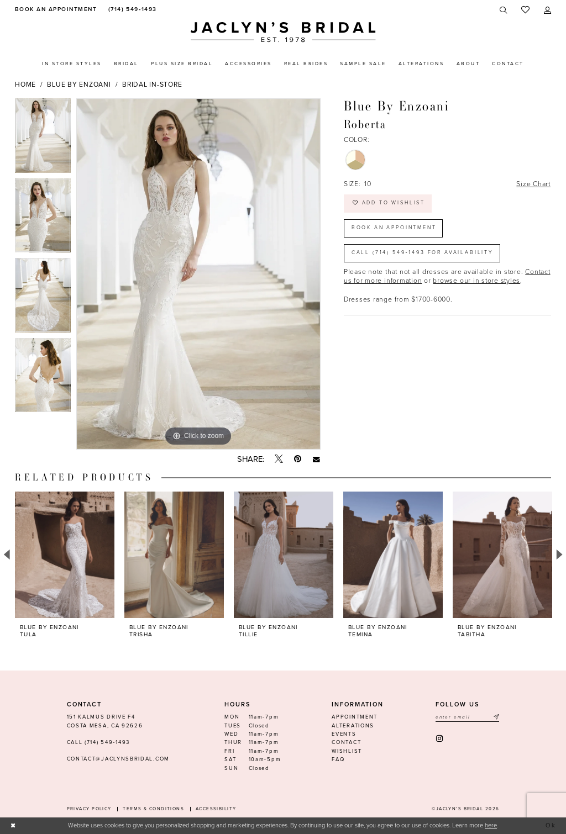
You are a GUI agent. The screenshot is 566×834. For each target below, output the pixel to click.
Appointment (355, 717)
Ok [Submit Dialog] (551, 825)
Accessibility (216, 808)
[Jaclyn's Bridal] (283, 32)
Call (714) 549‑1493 (98, 742)
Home (25, 84)
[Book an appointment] (54, 9)
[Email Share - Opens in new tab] (316, 459)
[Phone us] (131, 9)
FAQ (338, 759)
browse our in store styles (476, 280)
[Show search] (504, 10)
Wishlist (347, 751)
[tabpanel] (43, 138)
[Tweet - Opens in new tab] (279, 459)
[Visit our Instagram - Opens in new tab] (440, 738)
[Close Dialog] (13, 826)
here (491, 825)
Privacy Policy (89, 808)
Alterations (353, 725)
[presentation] (64, 555)
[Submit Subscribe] (496, 717)
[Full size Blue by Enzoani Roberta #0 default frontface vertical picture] (198, 274)
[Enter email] (467, 717)
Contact (346, 742)
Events (344, 734)
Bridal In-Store (152, 84)
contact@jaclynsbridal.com (118, 759)
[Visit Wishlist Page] (525, 10)
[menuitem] (54, 9)
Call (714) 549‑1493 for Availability (423, 253)
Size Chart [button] (533, 184)
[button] (547, 10)
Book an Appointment (394, 228)
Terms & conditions (153, 808)
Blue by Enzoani (79, 84)
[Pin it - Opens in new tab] (298, 459)
